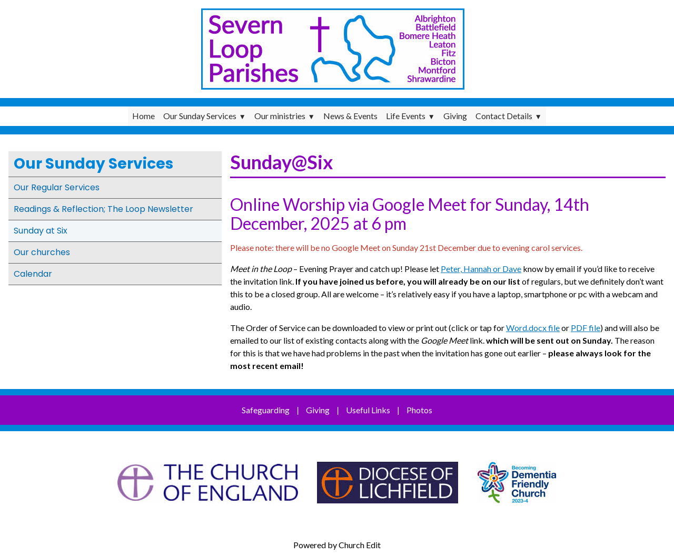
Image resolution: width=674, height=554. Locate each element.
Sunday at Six (40, 231)
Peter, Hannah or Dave (481, 269)
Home (143, 116)
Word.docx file (533, 328)
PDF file (585, 328)
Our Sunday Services (199, 116)
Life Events (405, 116)
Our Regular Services (57, 187)
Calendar (33, 274)
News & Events (350, 116)
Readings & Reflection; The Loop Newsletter (103, 209)
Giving (455, 116)
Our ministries (279, 116)
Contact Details (503, 116)
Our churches (42, 252)
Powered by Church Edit (337, 545)
